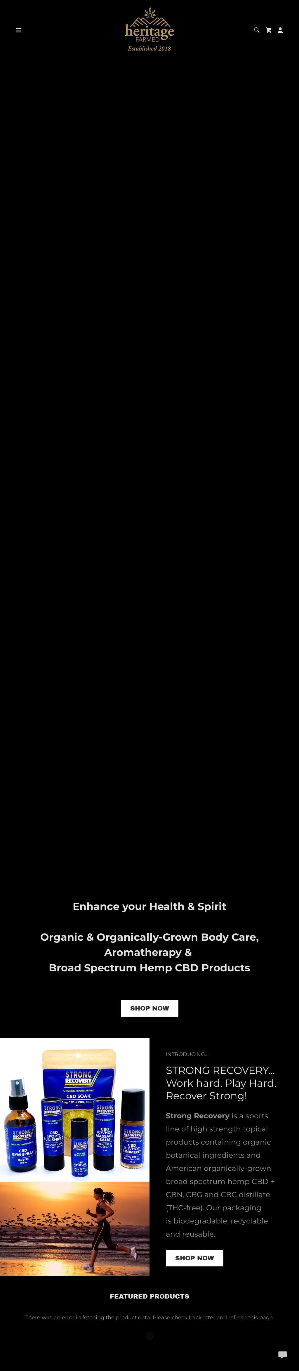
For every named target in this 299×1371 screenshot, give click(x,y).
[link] (149, 29)
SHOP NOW (149, 1008)
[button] (19, 30)
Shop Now (194, 1258)
